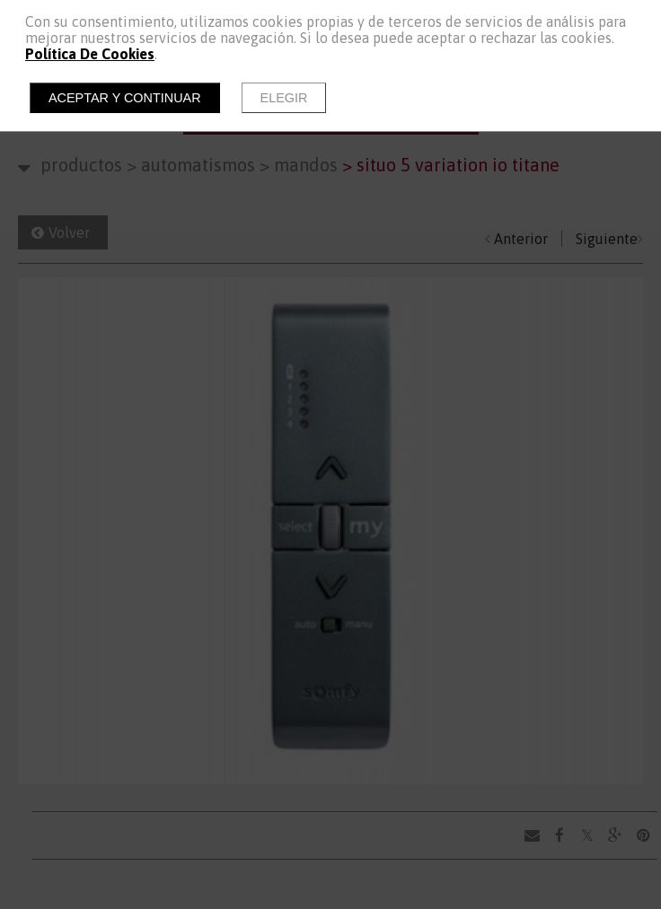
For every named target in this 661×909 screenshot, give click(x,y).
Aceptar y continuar (124, 98)
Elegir (284, 98)
